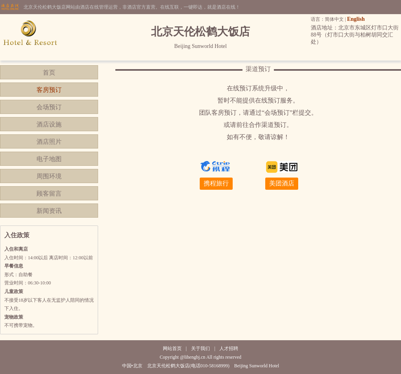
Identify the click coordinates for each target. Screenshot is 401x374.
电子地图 (49, 159)
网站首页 (172, 348)
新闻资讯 (49, 210)
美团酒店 (281, 183)
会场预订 (49, 107)
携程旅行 (216, 183)
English (356, 19)
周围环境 (49, 176)
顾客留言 (49, 193)
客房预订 (49, 89)
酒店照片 (49, 141)
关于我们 (200, 348)
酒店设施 (49, 124)
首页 (49, 72)
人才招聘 (228, 348)
